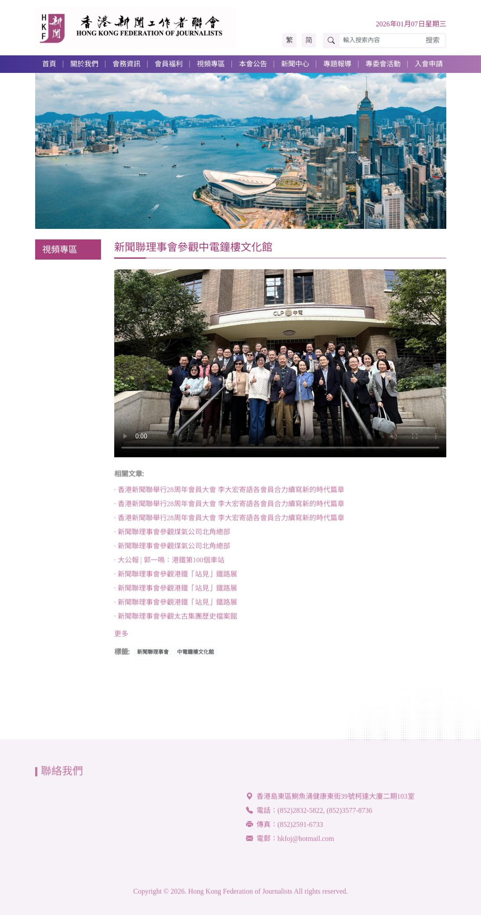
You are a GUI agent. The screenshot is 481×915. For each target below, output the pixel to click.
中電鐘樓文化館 (195, 654)
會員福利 (169, 64)
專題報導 (337, 64)
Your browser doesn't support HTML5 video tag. (280, 363)
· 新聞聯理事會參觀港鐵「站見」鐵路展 (175, 576)
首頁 (49, 64)
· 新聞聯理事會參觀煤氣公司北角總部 (172, 534)
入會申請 (429, 64)
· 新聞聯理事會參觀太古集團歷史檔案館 (175, 618)
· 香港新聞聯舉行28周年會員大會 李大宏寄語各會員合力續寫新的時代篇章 (229, 491)
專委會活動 (383, 64)
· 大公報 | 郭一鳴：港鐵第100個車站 (169, 562)
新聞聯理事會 (153, 654)
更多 (121, 636)
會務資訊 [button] (126, 64)
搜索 (433, 40)
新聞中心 (295, 64)
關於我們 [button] (84, 64)
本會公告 (253, 64)
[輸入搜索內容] (380, 40)
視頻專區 (211, 64)
